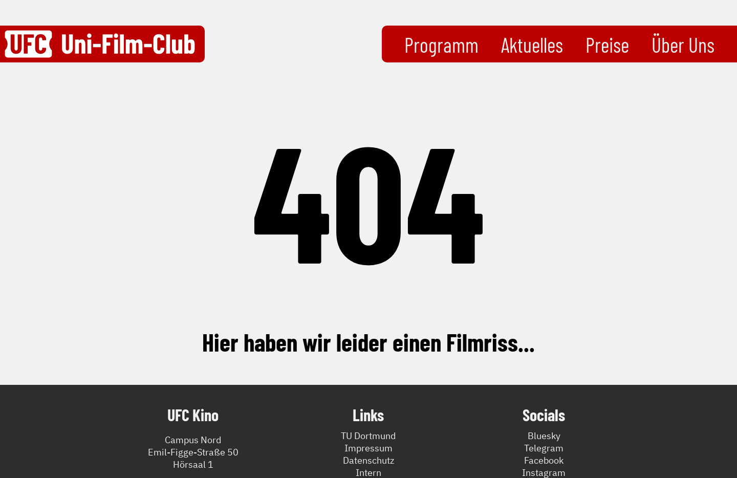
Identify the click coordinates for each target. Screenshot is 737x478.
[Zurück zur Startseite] (100, 44)
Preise (607, 44)
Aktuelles (532, 44)
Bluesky (544, 435)
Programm (441, 44)
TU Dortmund (368, 435)
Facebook (543, 460)
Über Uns (683, 44)
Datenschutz (368, 460)
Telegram (543, 448)
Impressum (368, 448)
